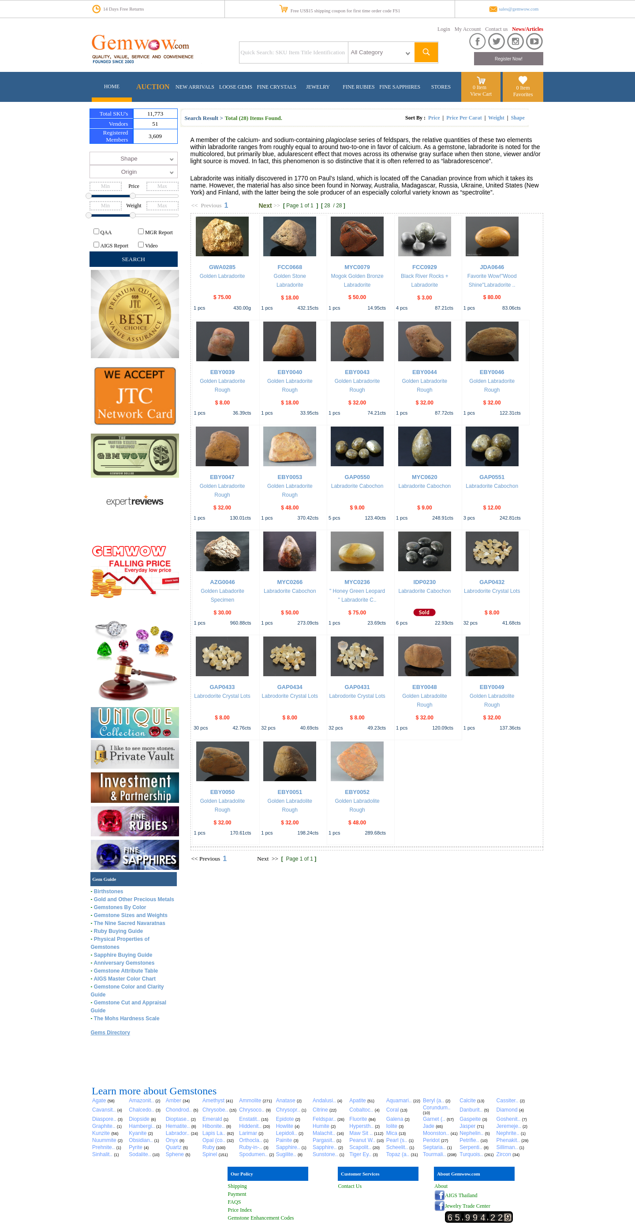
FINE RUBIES (358, 87)
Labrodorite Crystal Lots (492, 591)
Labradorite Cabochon (357, 486)
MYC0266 (290, 582)
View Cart (481, 94)
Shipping (237, 1186)
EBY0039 (222, 372)
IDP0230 (425, 582)
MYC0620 (424, 477)
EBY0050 (222, 792)
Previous (211, 205)
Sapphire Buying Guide (123, 955)
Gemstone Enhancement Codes (261, 1218)
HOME (112, 86)
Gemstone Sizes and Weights (131, 915)
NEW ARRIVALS (195, 87)
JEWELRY (318, 87)
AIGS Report (115, 246)
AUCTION (153, 86)
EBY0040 (289, 372)
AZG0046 (222, 582)
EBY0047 (222, 477)
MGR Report (159, 232)
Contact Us (350, 1186)
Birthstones (108, 891)
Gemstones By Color (120, 907)
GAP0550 (357, 477)
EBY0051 (289, 792)
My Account (468, 29)
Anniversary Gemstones (123, 963)
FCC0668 (289, 267)
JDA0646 (492, 267)
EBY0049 (492, 687)
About (441, 1186)
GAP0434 (290, 687)
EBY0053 (289, 477)
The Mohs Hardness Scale (127, 1018)
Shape (517, 118)
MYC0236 (357, 582)
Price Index (240, 1210)
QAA (106, 232)
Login (443, 29)
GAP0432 (491, 582)
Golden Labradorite (222, 276)
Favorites (523, 94)
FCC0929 (424, 267)
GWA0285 (222, 267)
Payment (237, 1194)
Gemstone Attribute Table (126, 971)
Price (434, 118)
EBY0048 (424, 687)
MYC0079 (357, 267)
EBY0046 (492, 372)
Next (265, 205)
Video (151, 246)
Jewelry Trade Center (467, 1206)
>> (276, 205)
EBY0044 (424, 372)
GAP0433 (222, 687)
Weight (496, 118)
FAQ (233, 1202)
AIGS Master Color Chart (124, 979)
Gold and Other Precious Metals (134, 899)
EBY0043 (357, 372)
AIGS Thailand (461, 1195)
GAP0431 (357, 687)
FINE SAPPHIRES (399, 87)
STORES (441, 87)
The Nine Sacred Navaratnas (129, 923)
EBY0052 (357, 792)
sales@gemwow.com (518, 9)
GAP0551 (491, 477)
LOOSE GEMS (235, 87)
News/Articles (527, 29)
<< (194, 205)
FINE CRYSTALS (276, 87)
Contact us (496, 29)
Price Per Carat (464, 118)
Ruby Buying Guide (118, 931)
